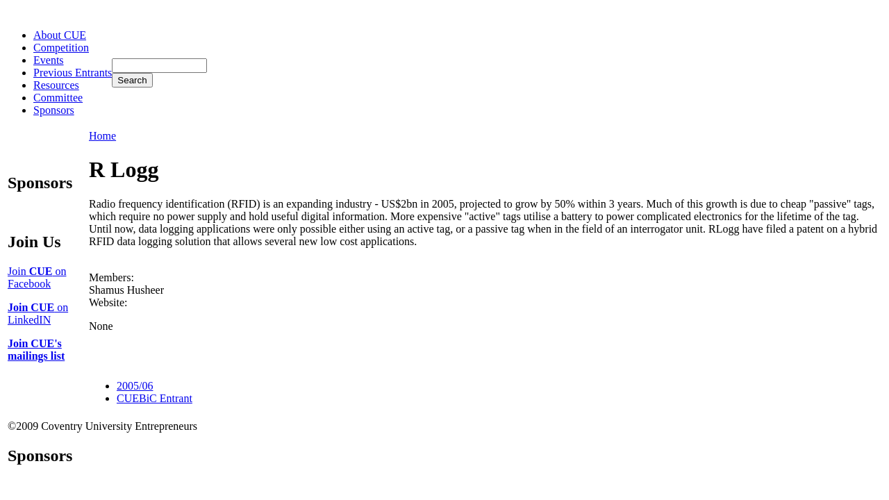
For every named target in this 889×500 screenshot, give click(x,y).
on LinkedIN (38, 313)
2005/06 (135, 386)
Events (48, 60)
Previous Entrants (72, 72)
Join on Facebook (37, 277)
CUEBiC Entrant (154, 398)
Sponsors (53, 110)
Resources (56, 85)
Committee (58, 97)
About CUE (59, 35)
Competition (61, 47)
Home (102, 136)
